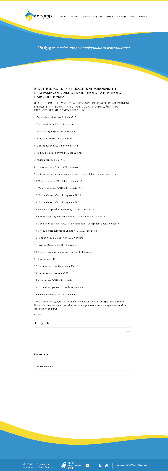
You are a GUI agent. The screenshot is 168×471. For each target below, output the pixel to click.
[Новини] (63, 16)
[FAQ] (131, 16)
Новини (37, 315)
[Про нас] (85, 16)
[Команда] (121, 16)
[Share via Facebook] (35, 323)
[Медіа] (110, 16)
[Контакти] (142, 16)
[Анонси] (74, 16)
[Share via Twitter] (42, 323)
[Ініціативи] (98, 16)
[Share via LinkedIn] (48, 323)
